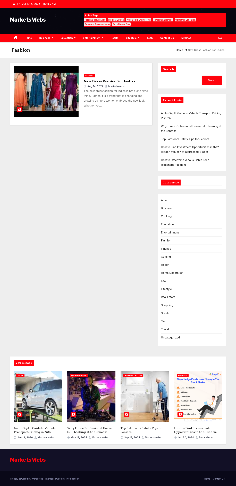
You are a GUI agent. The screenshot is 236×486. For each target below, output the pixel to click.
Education (68, 37)
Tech (150, 37)
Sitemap (186, 37)
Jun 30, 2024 (186, 437)
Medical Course (116, 20)
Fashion (89, 76)
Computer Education (185, 20)
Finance (166, 248)
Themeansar (72, 478)
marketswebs (114, 86)
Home (28, 37)
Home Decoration (172, 272)
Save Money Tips (121, 24)
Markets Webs (28, 19)
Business (46, 37)
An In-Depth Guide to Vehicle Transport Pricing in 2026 (34, 430)
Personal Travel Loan (95, 20)
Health (115, 37)
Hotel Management (163, 20)
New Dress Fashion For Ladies (109, 81)
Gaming (166, 256)
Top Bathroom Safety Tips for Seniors (185, 139)
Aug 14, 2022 (95, 86)
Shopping (167, 305)
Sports (165, 313)
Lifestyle (132, 37)
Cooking (166, 216)
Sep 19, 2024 (132, 437)
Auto (164, 200)
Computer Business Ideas (97, 24)
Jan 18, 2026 (25, 437)
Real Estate (168, 297)
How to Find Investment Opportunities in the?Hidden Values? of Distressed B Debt (195, 432)
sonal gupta (205, 437)
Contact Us (167, 37)
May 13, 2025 (79, 437)
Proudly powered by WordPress (27, 478)
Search (168, 69)
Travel (165, 329)
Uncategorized (170, 337)
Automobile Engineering (138, 20)
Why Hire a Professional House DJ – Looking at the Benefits (89, 430)
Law (163, 281)
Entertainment (93, 37)
